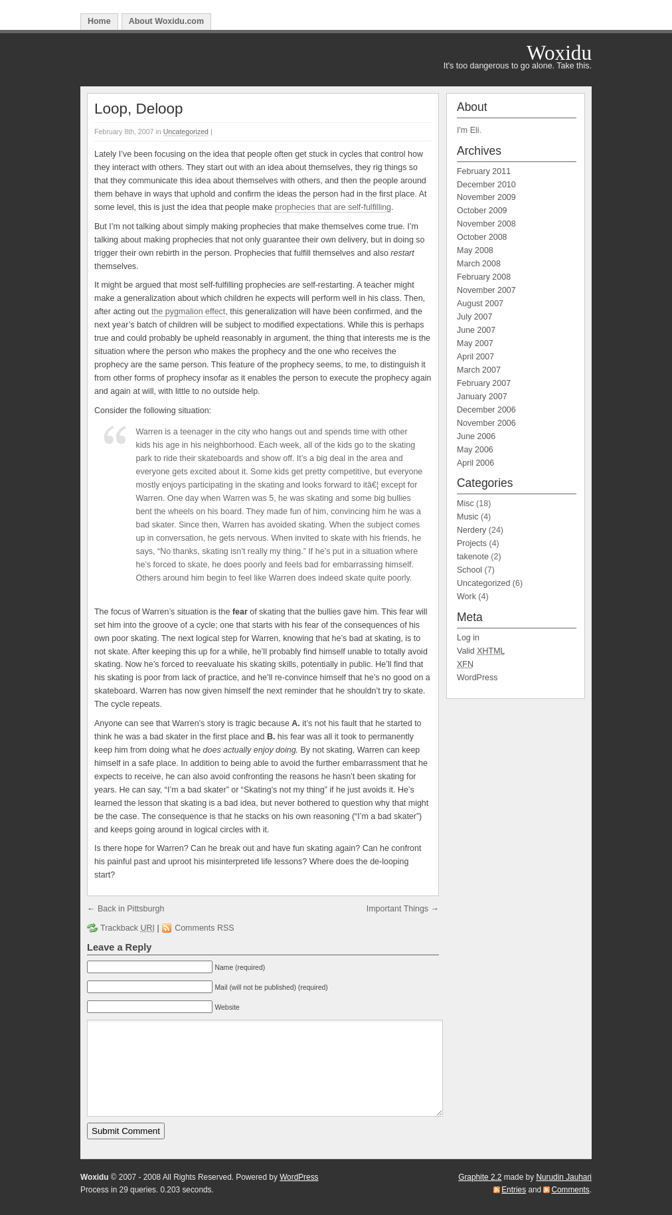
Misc (465, 503)
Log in (468, 637)
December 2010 (486, 184)
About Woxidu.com (166, 21)
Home (99, 21)
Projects (472, 543)
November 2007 (486, 290)
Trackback (127, 928)
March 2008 (479, 263)
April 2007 (475, 356)
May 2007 (475, 343)
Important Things (397, 908)
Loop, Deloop (138, 108)
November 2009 (486, 197)
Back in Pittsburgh (131, 908)
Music (468, 516)
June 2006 (476, 436)
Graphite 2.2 (479, 1177)
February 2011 (484, 171)
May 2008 (475, 250)
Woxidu (559, 52)
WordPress (477, 677)
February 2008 (484, 277)
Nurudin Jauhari (564, 1177)
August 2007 (480, 303)
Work (466, 596)
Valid (481, 651)
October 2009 (482, 210)
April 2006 (475, 463)
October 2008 (482, 237)
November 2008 (486, 224)
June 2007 (476, 330)
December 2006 (486, 410)
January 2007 (482, 396)
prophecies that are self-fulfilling (333, 207)
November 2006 (486, 423)
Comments (570, 1189)
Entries (513, 1189)
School (469, 570)
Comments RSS (204, 928)
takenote (473, 556)
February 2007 (484, 383)
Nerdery (471, 530)
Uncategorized (186, 132)
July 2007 (474, 317)
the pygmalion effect (188, 311)
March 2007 (479, 370)
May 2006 (475, 449)
